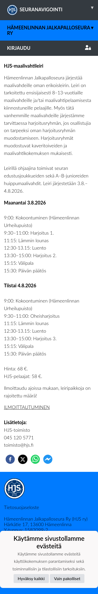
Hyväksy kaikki (31, 578)
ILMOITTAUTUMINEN (27, 407)
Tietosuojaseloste (21, 507)
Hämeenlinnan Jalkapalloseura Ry (52, 28)
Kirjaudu (49, 48)
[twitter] (22, 459)
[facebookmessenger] (48, 459)
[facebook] (10, 459)
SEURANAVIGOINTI (52, 7)
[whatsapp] (35, 459)
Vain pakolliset (67, 578)
